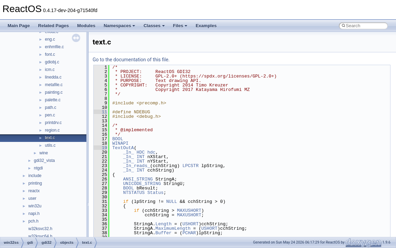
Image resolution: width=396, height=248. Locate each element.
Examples (206, 25)
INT (140, 157)
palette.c (52, 99)
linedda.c (53, 77)
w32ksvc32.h (40, 228)
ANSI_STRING (138, 179)
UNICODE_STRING (142, 183)
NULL (171, 201)
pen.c (50, 115)
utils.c (50, 145)
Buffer (163, 233)
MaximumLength (172, 228)
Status (155, 192)
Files (180, 25)
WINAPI (120, 143)
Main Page (19, 25)
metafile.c (54, 84)
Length (163, 224)
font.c (50, 54)
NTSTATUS (133, 192)
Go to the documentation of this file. (131, 59)
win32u (34, 206)
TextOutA (123, 148)
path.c (50, 107)
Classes (153, 25)
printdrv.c (53, 122)
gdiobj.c (52, 62)
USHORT (190, 224)
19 (100, 148)
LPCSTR (190, 166)
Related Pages (53, 25)
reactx (34, 190)
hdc (151, 152)
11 (100, 112)
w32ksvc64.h (40, 236)
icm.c (50, 69)
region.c (52, 130)
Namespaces (119, 25)
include (34, 175)
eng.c (50, 39)
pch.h (33, 221)
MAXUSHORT (189, 210)
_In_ (128, 152)
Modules (86, 25)
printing (35, 183)
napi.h (34, 213)
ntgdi (38, 168)
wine (43, 153)
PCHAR (189, 233)
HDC (140, 152)
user (32, 198)
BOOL (117, 139)
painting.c (54, 92)
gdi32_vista (44, 160)
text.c (50, 137)
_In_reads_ (136, 166)
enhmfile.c (54, 46)
